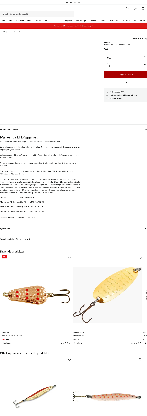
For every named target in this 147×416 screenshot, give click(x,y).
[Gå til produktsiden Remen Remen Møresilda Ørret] (54, 310)
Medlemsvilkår (67, 389)
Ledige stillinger (67, 364)
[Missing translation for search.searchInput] (35, 9)
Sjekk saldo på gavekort (9, 371)
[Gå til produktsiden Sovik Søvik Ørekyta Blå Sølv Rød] (92, 243)
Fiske (2, 16)
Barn (46, 16)
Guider (3, 364)
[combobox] (70, 9)
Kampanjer (68, 16)
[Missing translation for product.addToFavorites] (31, 224)
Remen (21, 27)
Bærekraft (65, 378)
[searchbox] (73, 9)
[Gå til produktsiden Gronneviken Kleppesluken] (54, 243)
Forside (3, 27)
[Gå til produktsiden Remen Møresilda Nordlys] (130, 310)
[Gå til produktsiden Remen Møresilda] (16, 310)
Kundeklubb (66, 386)
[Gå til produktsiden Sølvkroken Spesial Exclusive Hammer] (16, 243)
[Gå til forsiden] (10, 9)
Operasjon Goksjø (68, 375)
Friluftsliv (19, 16)
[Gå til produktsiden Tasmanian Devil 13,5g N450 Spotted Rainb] (130, 243)
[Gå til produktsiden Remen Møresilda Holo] (92, 310)
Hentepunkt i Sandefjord (10, 368)
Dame (38, 16)
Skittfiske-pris (81, 16)
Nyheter (94, 16)
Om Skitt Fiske (67, 360)
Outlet (104, 16)
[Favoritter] (125, 10)
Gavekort (34, 364)
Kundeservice (139, 16)
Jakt (10, 16)
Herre (29, 16)
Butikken (127, 16)
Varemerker (115, 16)
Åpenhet (64, 382)
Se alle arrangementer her (71, 371)
